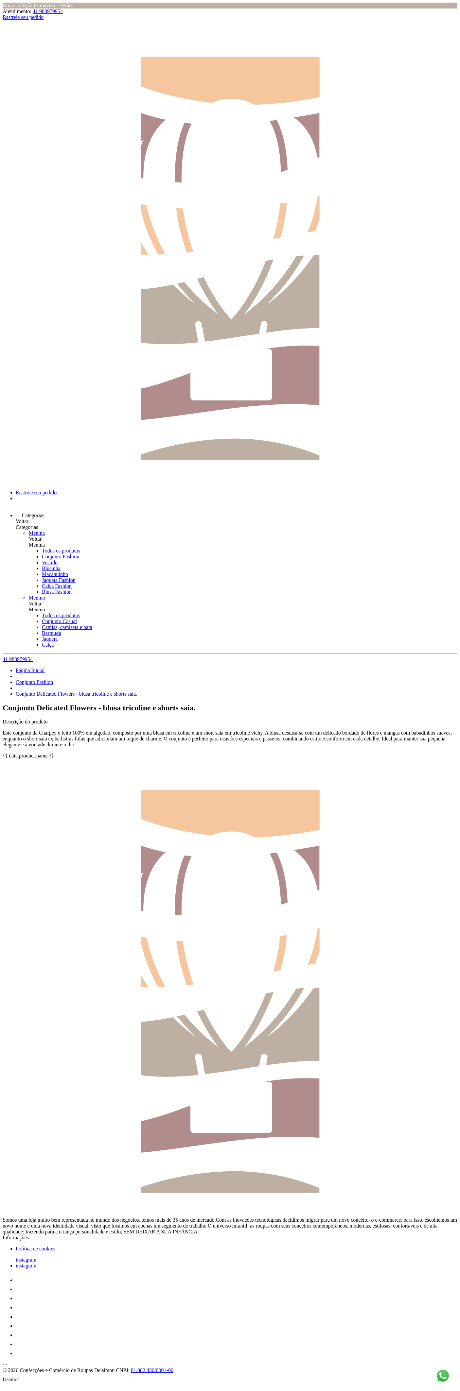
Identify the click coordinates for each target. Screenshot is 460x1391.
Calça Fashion (57, 586)
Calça (48, 645)
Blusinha (51, 568)
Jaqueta (50, 639)
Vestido (50, 562)
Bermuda (51, 633)
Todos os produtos (61, 550)
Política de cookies (35, 1248)
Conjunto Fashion (60, 556)
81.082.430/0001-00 (152, 1370)
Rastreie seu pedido (23, 17)
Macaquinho (55, 574)
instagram (26, 1260)
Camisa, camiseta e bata (67, 627)
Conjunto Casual (59, 621)
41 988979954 (48, 11)
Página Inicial (30, 670)
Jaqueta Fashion (59, 580)
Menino (37, 598)
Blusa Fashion (57, 592)
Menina (37, 533)
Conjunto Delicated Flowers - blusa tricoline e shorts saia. (76, 694)
